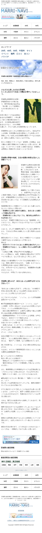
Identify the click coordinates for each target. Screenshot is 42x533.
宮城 (20, 465)
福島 (37, 465)
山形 (32, 465)
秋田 (26, 465)
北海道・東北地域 (12, 461)
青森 (9, 465)
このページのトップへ (21, 470)
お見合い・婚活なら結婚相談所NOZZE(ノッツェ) (21, 520)
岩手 (15, 465)
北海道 (4, 465)
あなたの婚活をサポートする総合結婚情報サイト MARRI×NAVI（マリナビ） (17, 11)
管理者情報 (21, 510)
